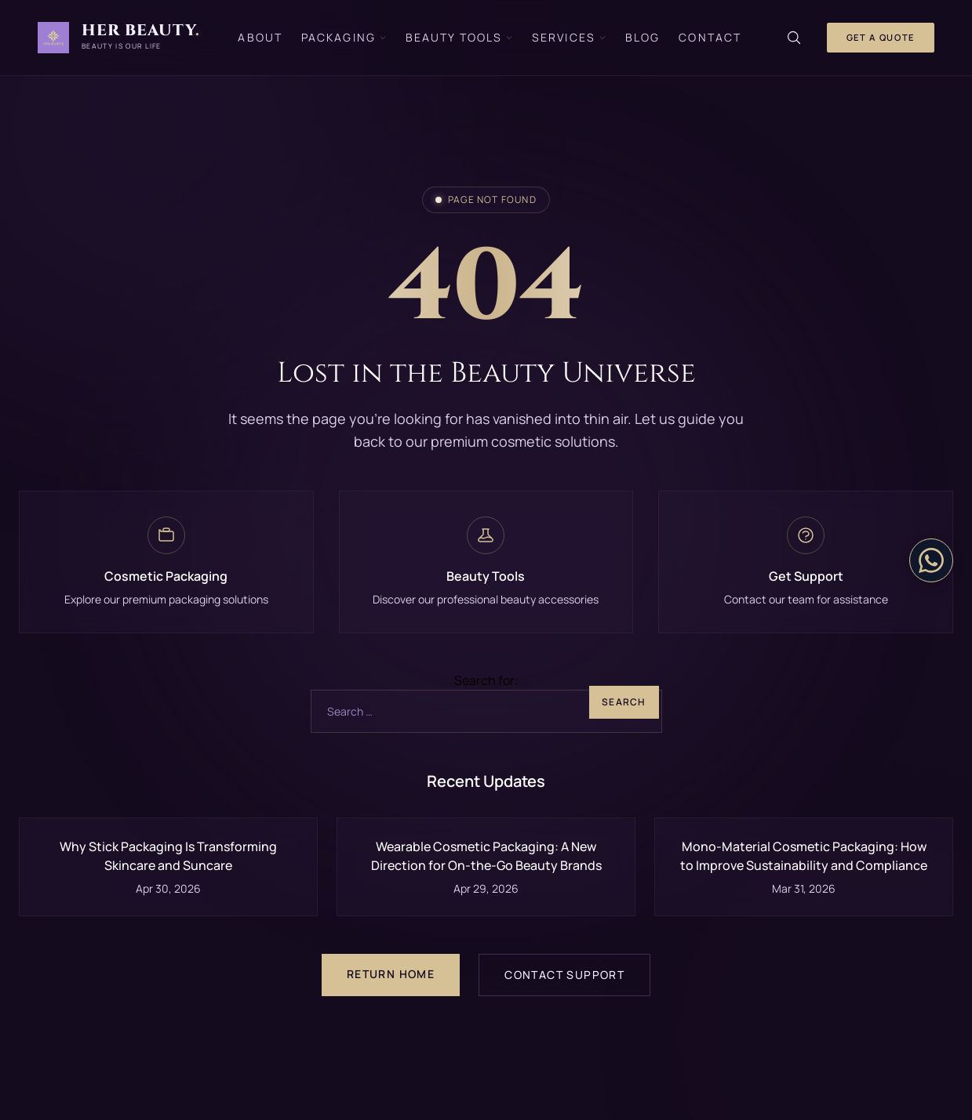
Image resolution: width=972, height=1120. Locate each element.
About (260, 37)
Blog (642, 37)
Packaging (344, 37)
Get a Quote (880, 37)
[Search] (794, 38)
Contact (710, 37)
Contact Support (564, 974)
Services (569, 37)
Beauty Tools (459, 37)
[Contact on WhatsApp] (931, 560)
